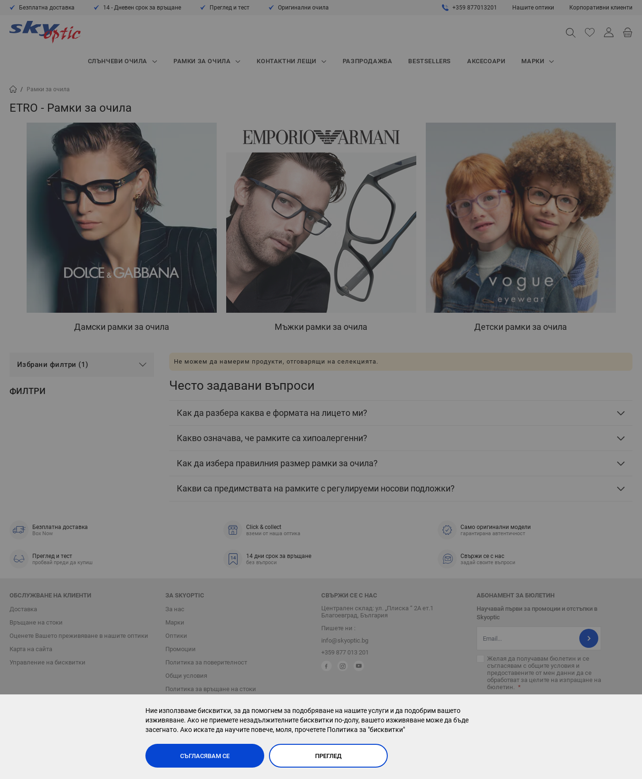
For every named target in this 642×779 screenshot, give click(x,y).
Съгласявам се (205, 756)
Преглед (328, 756)
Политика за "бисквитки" (366, 729)
